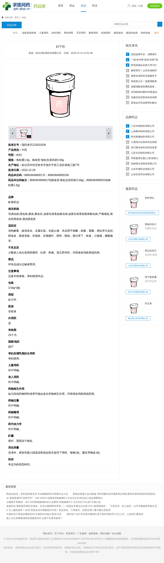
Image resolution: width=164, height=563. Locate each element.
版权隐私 (93, 533)
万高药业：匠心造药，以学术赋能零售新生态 (133, 506)
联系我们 (70, 533)
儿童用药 (43, 32)
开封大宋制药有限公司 (138, 292)
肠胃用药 (93, 32)
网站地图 (105, 533)
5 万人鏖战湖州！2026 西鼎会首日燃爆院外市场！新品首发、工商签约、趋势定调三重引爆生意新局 (58, 510)
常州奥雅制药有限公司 (142, 136)
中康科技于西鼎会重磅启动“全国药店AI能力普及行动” (34, 514)
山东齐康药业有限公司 (142, 169)
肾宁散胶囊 (151, 277)
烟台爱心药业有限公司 (138, 318)
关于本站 (59, 533)
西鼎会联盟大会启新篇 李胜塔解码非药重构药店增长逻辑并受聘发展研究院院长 (114, 494)
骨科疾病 (145, 32)
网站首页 (47, 533)
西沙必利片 (151, 250)
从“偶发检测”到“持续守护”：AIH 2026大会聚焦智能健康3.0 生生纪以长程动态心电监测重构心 (54, 498)
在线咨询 (154, 6)
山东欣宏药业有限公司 (142, 174)
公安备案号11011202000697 (65, 538)
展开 (156, 32)
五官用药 (81, 32)
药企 (72, 5)
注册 (140, 6)
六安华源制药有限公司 (142, 126)
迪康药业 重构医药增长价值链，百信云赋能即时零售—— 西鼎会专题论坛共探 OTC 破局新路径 (55, 506)
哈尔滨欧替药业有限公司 (48, 53)
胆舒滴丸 (149, 198)
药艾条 (148, 303)
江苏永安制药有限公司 (142, 152)
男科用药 (68, 32)
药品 (83, 5)
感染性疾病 (132, 32)
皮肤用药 (106, 32)
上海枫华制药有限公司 (142, 131)
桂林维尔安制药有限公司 (144, 163)
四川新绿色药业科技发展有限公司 (142, 213)
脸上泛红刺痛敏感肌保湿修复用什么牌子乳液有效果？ (34, 518)
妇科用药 (56, 32)
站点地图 (116, 533)
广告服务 (82, 533)
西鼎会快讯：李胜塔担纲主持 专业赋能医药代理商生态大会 (37, 494)
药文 (95, 5)
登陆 (133, 6)
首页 (60, 5)
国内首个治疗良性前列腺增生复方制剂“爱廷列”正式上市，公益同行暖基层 (105, 514)
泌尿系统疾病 (29, 32)
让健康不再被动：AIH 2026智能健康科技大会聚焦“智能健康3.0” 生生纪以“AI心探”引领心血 (53, 502)
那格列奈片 (151, 224)
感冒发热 (118, 32)
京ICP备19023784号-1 (92, 538)
